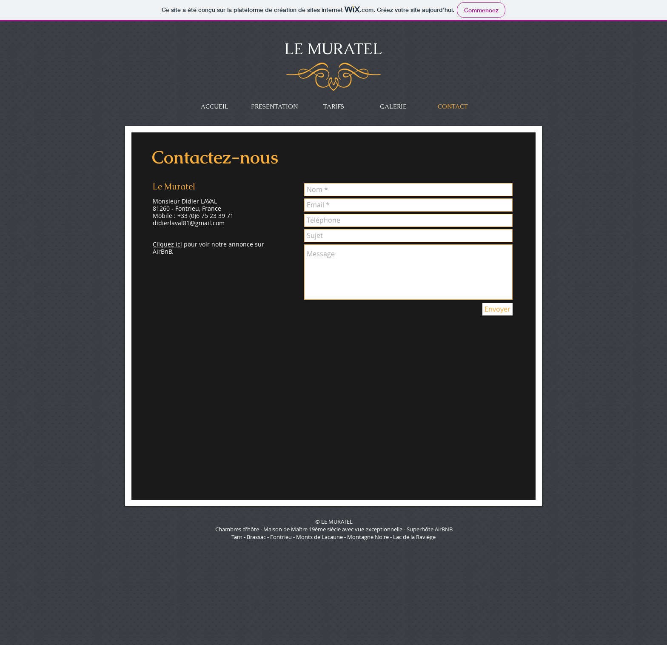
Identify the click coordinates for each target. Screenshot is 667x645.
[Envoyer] (497, 309)
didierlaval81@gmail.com (189, 223)
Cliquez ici (167, 244)
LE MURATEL (333, 49)
